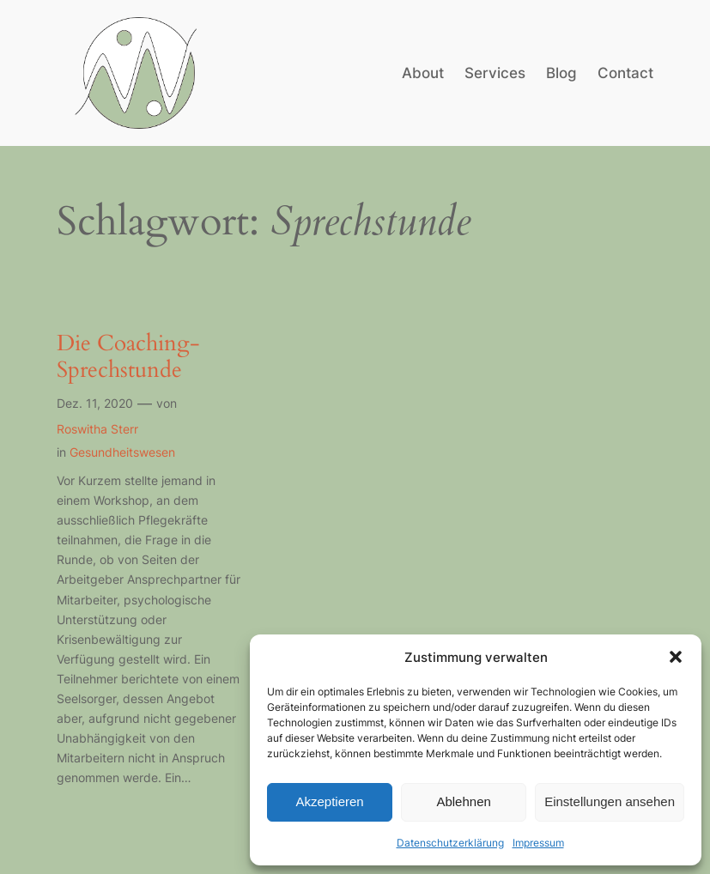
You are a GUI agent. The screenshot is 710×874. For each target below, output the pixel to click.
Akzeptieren (329, 801)
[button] (675, 656)
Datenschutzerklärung (450, 842)
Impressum (538, 842)
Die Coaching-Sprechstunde (128, 358)
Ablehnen (463, 801)
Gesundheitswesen (122, 452)
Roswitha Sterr (97, 429)
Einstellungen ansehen (609, 801)
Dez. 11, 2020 (95, 403)
